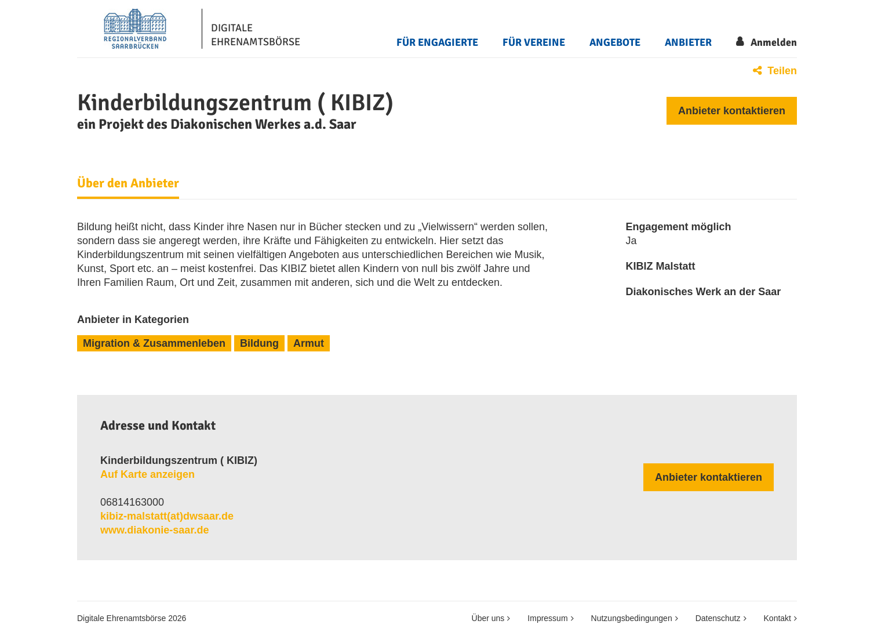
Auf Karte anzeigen (147, 474)
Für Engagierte (437, 42)
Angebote (614, 42)
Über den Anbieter (128, 183)
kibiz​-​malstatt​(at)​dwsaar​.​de (167, 516)
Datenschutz (718, 618)
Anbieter (688, 42)
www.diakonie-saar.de (154, 530)
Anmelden (774, 42)
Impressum (547, 618)
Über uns (488, 618)
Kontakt (777, 618)
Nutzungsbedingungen (631, 618)
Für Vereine (533, 42)
